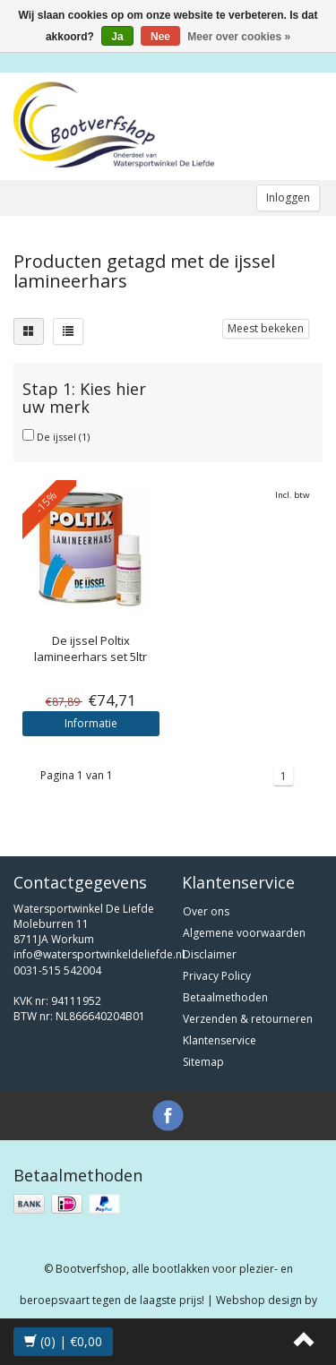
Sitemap (203, 1061)
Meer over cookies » (238, 36)
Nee (160, 36)
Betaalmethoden (225, 997)
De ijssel (63, 436)
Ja (117, 36)
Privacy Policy (217, 975)
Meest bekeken (266, 328)
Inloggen (288, 197)
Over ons (206, 911)
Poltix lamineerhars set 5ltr (90, 648)
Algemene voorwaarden (244, 932)
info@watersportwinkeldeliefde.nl (99, 954)
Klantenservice (219, 1040)
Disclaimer (210, 954)
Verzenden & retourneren (248, 1018)
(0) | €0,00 (63, 1341)
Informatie (91, 723)
